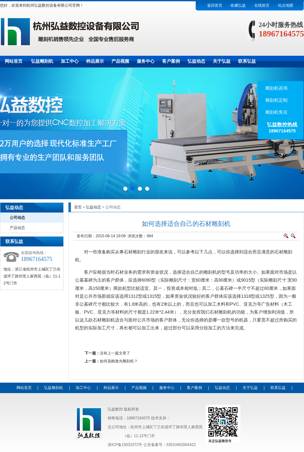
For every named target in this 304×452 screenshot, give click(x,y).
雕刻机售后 (276, 112)
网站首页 (13, 61)
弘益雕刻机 (42, 61)
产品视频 (120, 61)
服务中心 (146, 61)
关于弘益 (222, 61)
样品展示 (95, 61)
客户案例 (171, 61)
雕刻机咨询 (276, 88)
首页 (78, 207)
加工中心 (70, 61)
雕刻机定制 (276, 100)
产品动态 (17, 228)
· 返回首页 (213, 5)
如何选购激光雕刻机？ (119, 361)
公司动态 (17, 217)
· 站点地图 (284, 5)
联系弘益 (247, 61)
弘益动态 (196, 61)
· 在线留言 (260, 5)
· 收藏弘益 (237, 5)
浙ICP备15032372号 (125, 444)
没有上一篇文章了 (115, 353)
